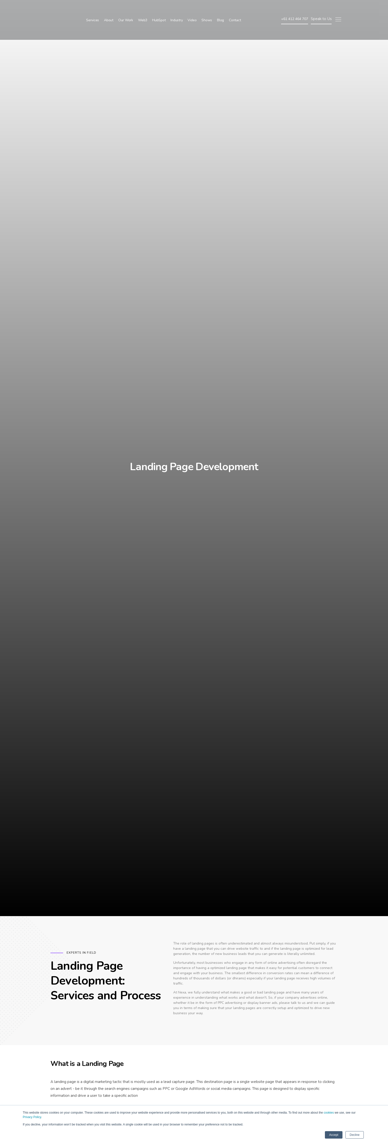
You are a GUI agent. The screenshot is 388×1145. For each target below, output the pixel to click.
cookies (329, 1112)
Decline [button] (355, 1135)
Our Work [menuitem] (125, 8)
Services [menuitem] (92, 8)
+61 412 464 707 (294, 7)
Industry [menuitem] (176, 8)
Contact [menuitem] (235, 8)
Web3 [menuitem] (142, 8)
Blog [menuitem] (220, 8)
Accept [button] (333, 1135)
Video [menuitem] (192, 8)
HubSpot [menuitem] (159, 8)
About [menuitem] (108, 8)
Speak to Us (321, 7)
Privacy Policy (32, 1117)
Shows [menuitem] (206, 8)
